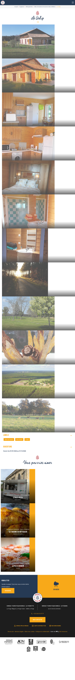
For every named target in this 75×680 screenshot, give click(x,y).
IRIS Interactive (63, 653)
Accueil (16, 6)
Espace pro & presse (22, 647)
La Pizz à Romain (18, 588)
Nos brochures (56, 647)
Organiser (21, 6)
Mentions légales (19, 653)
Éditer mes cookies (30, 653)
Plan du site (11, 653)
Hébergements (29, 6)
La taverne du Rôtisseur (18, 554)
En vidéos (56, 611)
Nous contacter (37, 641)
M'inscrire (8, 612)
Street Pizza (18, 519)
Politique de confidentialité (42, 653)
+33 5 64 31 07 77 (38, 635)
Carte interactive (40, 647)
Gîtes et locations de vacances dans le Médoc (44, 6)
